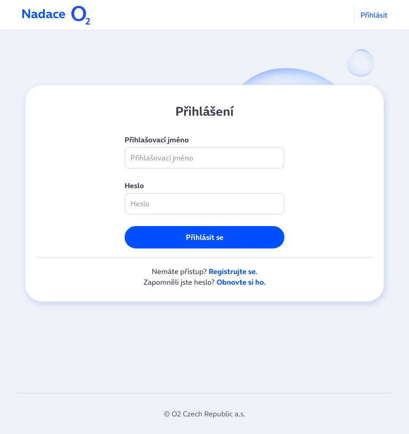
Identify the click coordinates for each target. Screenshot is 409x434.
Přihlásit (374, 15)
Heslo (134, 185)
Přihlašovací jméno (157, 139)
